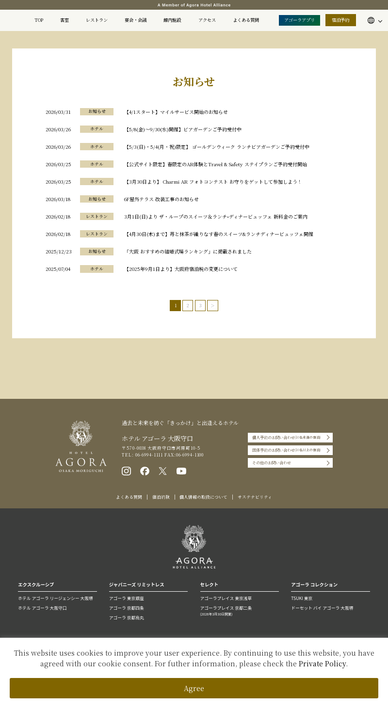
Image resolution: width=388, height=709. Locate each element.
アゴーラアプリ (299, 19)
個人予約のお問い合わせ (286, 437)
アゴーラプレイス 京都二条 (239, 611)
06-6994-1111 (148, 455)
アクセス (207, 19)
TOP (38, 19)
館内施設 (172, 19)
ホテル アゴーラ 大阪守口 (42, 608)
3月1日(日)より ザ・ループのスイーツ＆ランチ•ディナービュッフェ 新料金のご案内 (215, 216)
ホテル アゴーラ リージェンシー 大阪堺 (55, 598)
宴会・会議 (135, 19)
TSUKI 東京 (301, 598)
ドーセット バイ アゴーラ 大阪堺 (322, 608)
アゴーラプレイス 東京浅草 (226, 598)
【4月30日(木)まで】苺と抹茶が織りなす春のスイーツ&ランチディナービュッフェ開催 (218, 233)
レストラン (97, 19)
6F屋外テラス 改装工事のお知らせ (161, 199)
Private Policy (322, 663)
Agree (194, 688)
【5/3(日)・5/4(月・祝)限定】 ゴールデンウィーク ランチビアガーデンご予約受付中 (216, 146)
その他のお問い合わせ (271, 462)
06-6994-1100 (190, 455)
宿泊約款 (161, 497)
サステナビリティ (255, 497)
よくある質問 (246, 19)
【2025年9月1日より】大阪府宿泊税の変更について (181, 268)
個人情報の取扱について (203, 497)
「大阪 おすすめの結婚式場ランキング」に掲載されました (188, 251)
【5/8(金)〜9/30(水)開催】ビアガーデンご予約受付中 (183, 129)
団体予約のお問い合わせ (286, 450)
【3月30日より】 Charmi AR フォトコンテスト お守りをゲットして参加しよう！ (213, 181)
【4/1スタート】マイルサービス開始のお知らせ (176, 111)
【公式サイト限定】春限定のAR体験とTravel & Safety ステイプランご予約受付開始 (215, 164)
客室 (64, 19)
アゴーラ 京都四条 (126, 608)
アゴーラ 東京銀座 (126, 598)
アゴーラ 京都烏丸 (126, 617)
